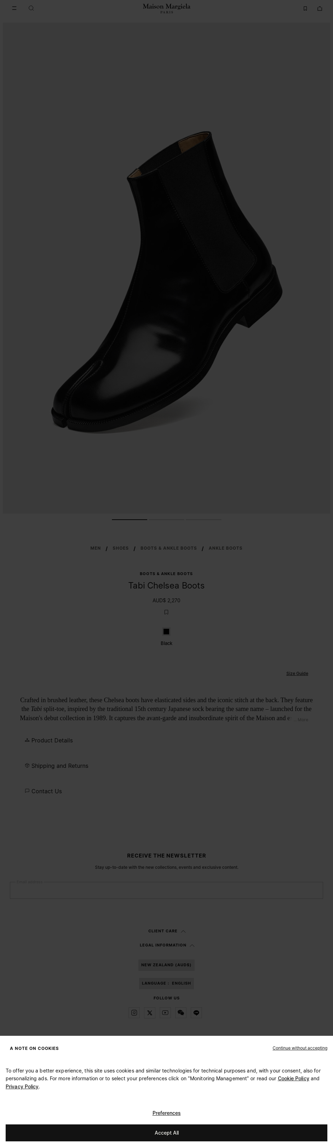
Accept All (167, 1133)
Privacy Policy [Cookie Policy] (22, 1086)
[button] (300, 1048)
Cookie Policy (293, 1078)
